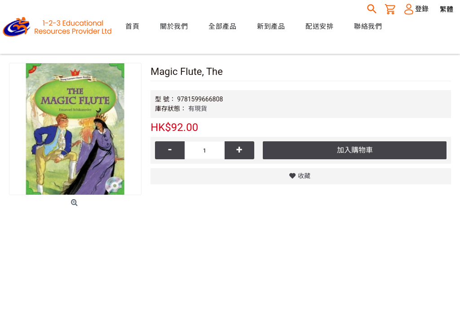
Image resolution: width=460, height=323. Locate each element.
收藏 (304, 175)
